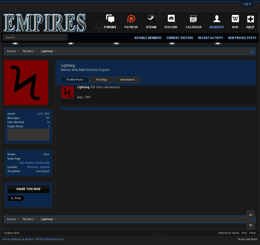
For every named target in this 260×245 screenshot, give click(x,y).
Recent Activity (210, 38)
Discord (174, 27)
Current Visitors (179, 38)
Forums (114, 27)
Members (220, 27)
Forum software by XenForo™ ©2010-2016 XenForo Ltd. (33, 239)
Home (252, 233)
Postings (101, 79)
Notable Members (147, 38)
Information (127, 79)
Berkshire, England (38, 167)
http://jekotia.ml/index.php (34, 162)
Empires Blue (12, 233)
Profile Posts (75, 79)
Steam (155, 27)
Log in (247, 4)
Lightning (83, 87)
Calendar (197, 27)
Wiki (239, 27)
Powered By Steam (228, 233)
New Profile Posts (242, 38)
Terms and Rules (247, 239)
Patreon (135, 27)
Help (244, 233)
